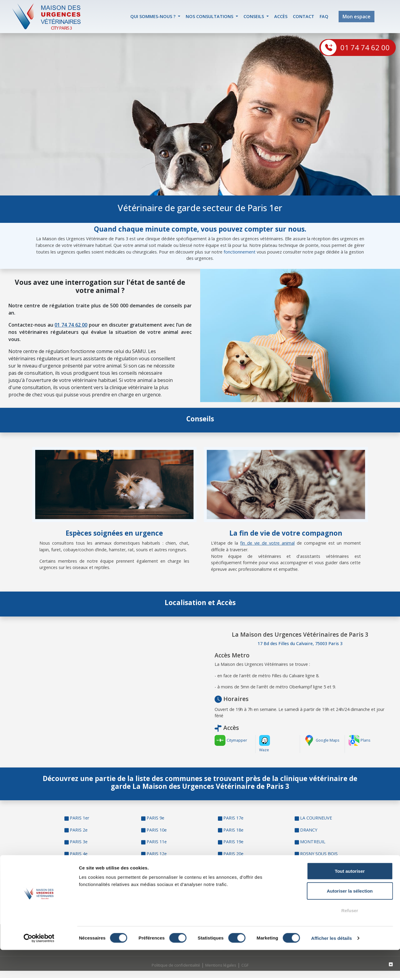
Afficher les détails (331, 966)
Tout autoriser (350, 899)
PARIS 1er (79, 818)
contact (303, 16)
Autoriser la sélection (350, 918)
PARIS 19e (233, 841)
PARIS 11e (157, 841)
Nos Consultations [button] (210, 16)
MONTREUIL (312, 841)
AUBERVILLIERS (239, 865)
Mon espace (357, 16)
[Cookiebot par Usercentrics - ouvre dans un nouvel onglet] (39, 966)
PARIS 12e (157, 854)
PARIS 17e (233, 818)
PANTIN (231, 877)
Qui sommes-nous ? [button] (153, 16)
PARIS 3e (79, 841)
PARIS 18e (233, 830)
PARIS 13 (155, 865)
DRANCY (308, 830)
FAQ (324, 16)
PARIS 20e (233, 854)
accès (280, 16)
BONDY (307, 865)
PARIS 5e (79, 865)
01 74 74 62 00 (365, 47)
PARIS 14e (157, 877)
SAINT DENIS (313, 877)
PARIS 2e (79, 830)
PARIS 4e (79, 854)
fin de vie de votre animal (267, 543)
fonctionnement (240, 252)
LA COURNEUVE (316, 818)
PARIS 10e (157, 830)
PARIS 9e (155, 818)
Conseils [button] (254, 16)
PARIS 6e (79, 877)
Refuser (349, 938)
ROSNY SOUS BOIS (319, 854)
